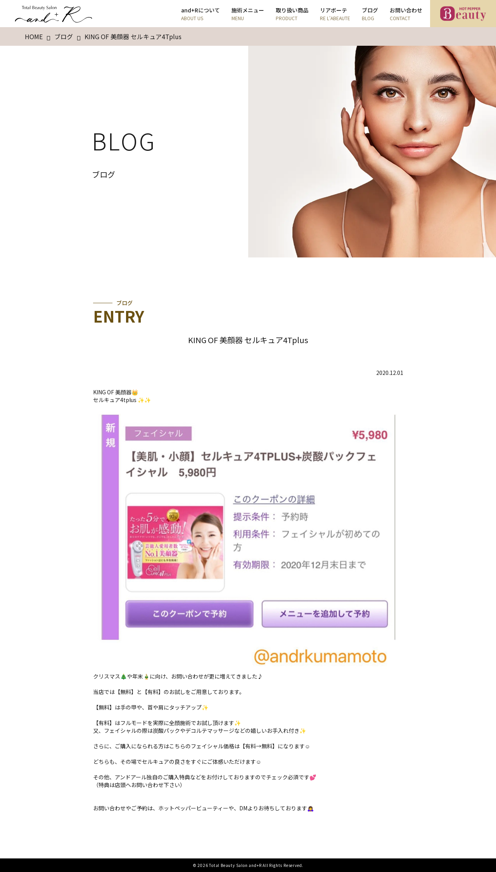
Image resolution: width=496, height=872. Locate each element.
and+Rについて (200, 13)
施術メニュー (248, 13)
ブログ (370, 13)
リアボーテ (335, 13)
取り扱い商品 (292, 13)
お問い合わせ (406, 13)
